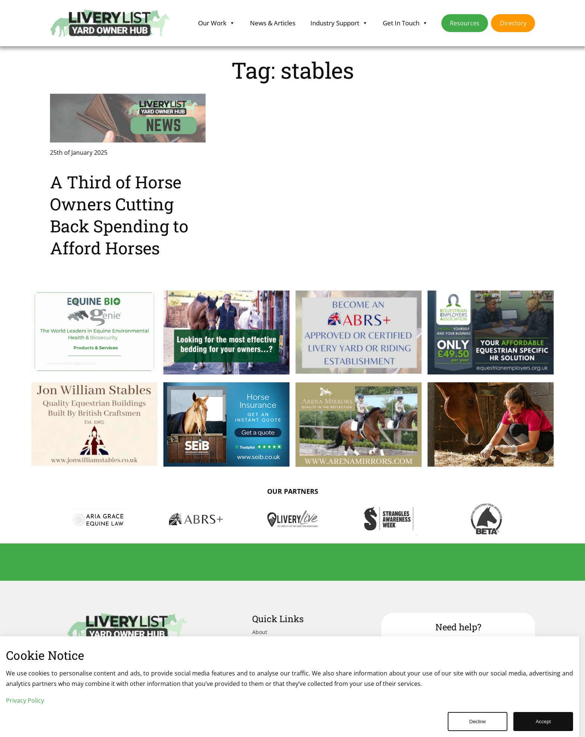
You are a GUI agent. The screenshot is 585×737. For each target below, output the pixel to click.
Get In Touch (405, 23)
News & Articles (272, 23)
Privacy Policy (25, 700)
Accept (543, 721)
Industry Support (339, 23)
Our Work (216, 23)
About (259, 632)
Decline (477, 721)
